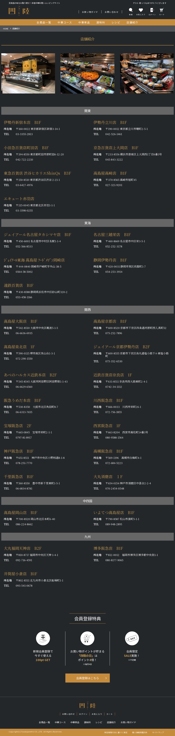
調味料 (87, 722)
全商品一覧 (44, 722)
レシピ (99, 722)
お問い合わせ (112, 11)
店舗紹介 (111, 722)
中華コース (60, 722)
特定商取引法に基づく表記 (115, 732)
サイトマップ (158, 732)
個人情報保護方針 (140, 732)
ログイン (152, 12)
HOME (5, 28)
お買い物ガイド (90, 11)
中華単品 (74, 722)
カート (162, 12)
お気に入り (97, 714)
